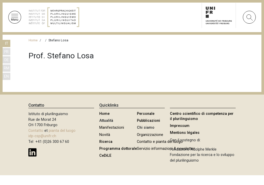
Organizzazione (150, 135)
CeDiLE (105, 155)
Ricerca (105, 142)
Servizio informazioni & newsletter (166, 148)
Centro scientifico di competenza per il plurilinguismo (202, 116)
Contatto (35, 130)
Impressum (179, 126)
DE (6, 60)
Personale (145, 114)
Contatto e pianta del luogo (160, 142)
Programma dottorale (118, 148)
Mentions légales (185, 133)
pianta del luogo (62, 130)
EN (6, 76)
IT (6, 43)
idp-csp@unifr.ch (42, 136)
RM (6, 68)
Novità (104, 135)
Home (33, 40)
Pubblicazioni (148, 120)
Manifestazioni (111, 127)
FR (6, 52)
